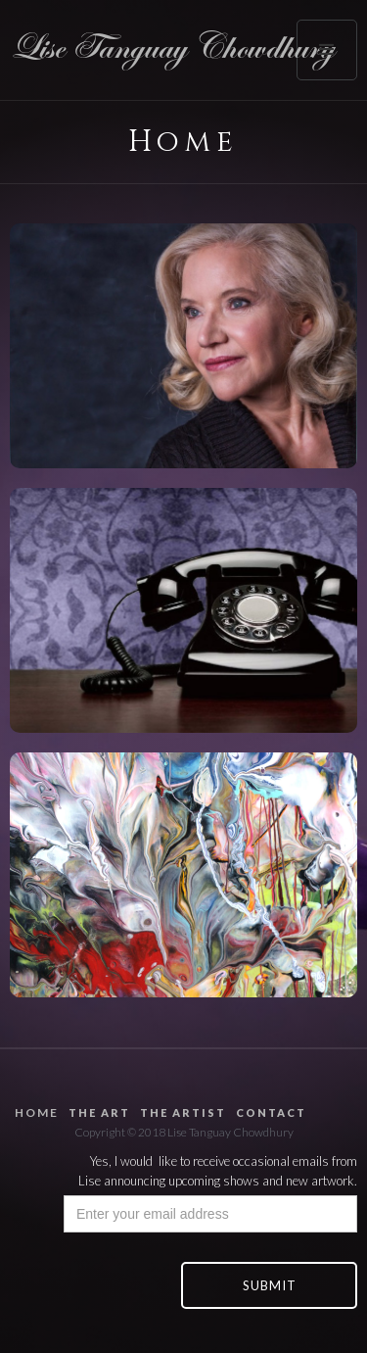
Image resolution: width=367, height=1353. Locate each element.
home (37, 1112)
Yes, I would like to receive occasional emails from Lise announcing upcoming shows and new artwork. (217, 1170)
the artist (183, 1112)
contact (271, 1112)
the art (99, 1112)
